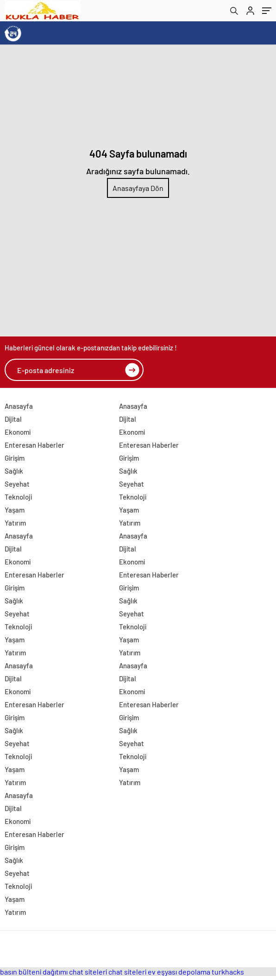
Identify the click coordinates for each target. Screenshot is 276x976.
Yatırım (15, 523)
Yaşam (15, 510)
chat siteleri (88, 971)
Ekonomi (18, 432)
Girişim (15, 458)
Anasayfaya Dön (138, 188)
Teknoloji (18, 497)
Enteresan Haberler (34, 445)
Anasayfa (19, 406)
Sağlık (14, 471)
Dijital (13, 419)
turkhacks (228, 971)
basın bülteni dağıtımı (34, 971)
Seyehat (17, 484)
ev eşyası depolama (179, 971)
